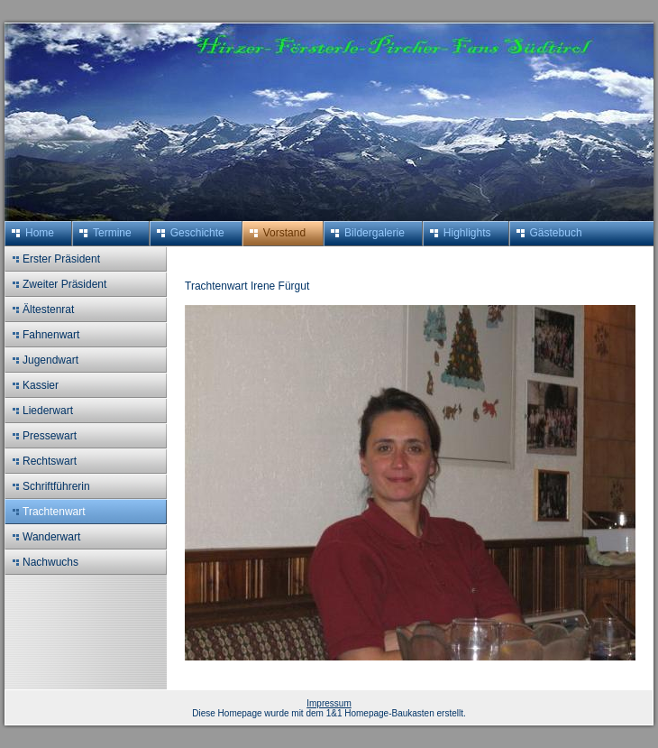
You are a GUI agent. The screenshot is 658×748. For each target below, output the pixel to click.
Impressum (328, 703)
